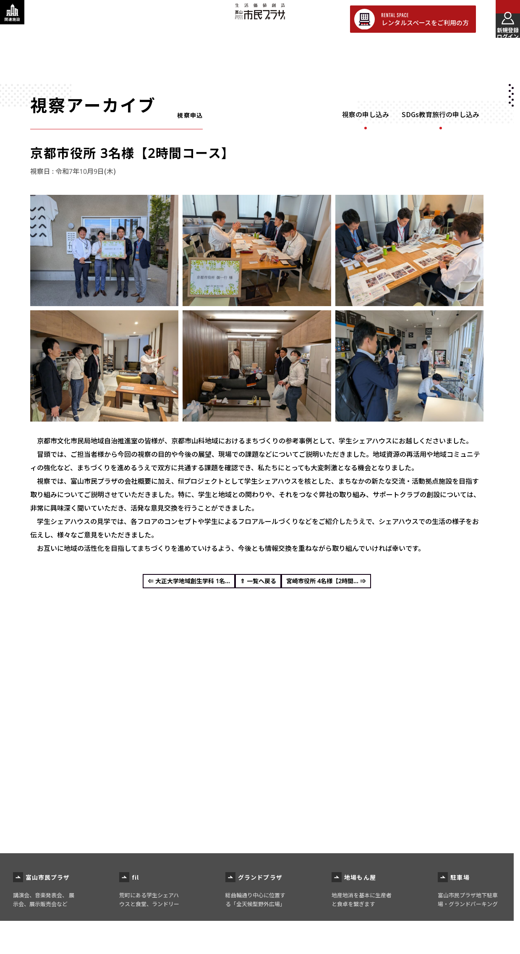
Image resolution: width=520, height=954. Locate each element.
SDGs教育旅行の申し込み (440, 114)
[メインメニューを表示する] (501, 19)
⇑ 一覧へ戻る (258, 584)
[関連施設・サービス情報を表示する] (19, 19)
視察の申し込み (365, 114)
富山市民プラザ (260, 17)
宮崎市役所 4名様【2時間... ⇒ (343, 584)
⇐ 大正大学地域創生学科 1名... (172, 584)
